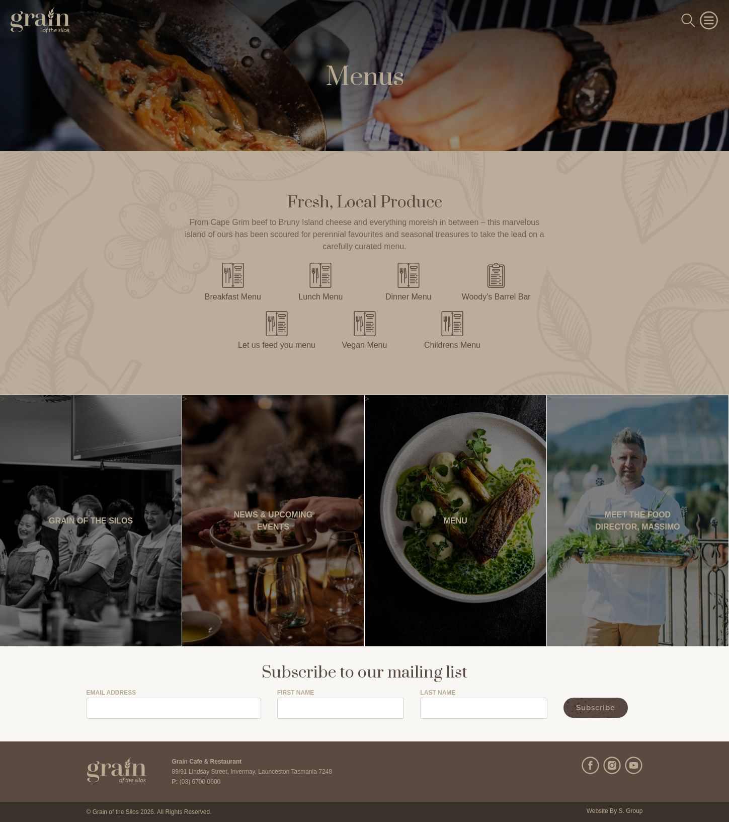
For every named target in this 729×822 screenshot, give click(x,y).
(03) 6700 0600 (200, 781)
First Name (295, 693)
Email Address (111, 693)
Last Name (437, 693)
